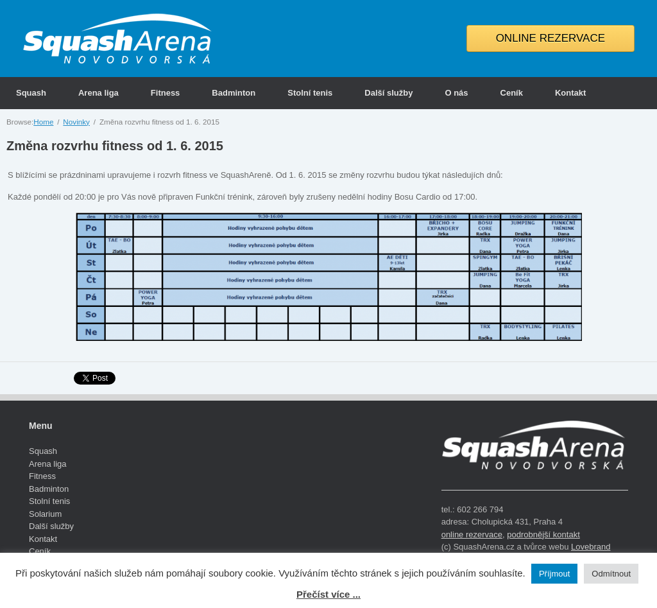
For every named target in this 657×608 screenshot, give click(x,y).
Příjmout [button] (554, 573)
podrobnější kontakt (543, 534)
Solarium (45, 514)
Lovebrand (590, 547)
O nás (456, 93)
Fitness (165, 93)
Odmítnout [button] (611, 573)
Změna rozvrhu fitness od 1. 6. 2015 (114, 146)
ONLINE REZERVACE (550, 38)
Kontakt (570, 93)
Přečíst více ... (328, 594)
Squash (31, 93)
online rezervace (471, 534)
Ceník (511, 93)
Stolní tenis (309, 93)
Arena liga (98, 93)
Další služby (388, 93)
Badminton (233, 93)
